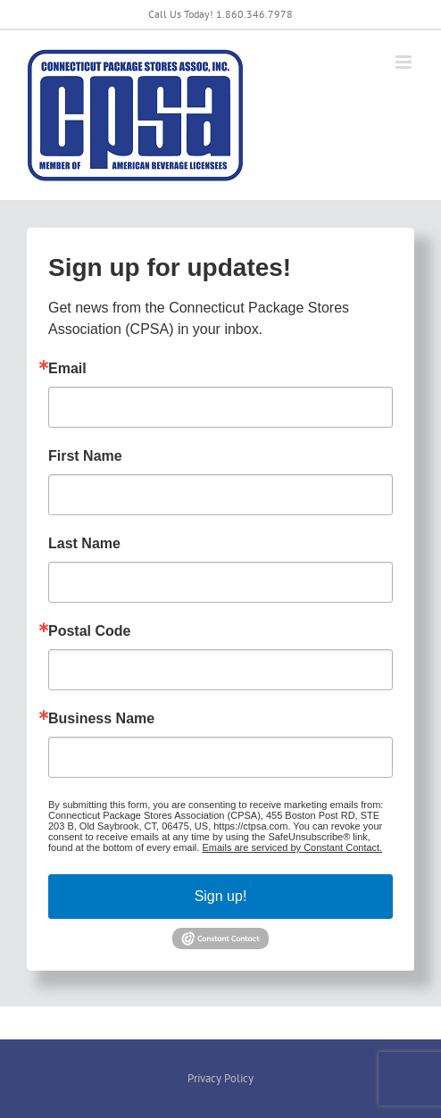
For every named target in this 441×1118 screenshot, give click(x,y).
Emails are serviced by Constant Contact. (292, 847)
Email (67, 369)
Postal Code (89, 631)
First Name (85, 456)
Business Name (101, 719)
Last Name (84, 544)
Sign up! (221, 896)
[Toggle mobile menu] (404, 62)
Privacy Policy (220, 1078)
